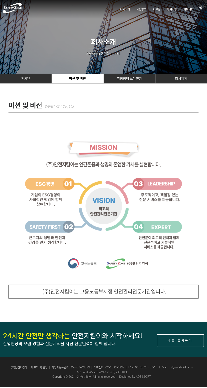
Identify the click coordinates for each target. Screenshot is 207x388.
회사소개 (124, 9)
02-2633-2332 (114, 368)
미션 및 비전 (78, 79)
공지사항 (172, 9)
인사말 (26, 79)
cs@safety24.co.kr (181, 368)
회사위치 (181, 79)
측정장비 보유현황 (129, 79)
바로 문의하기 (180, 341)
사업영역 (141, 9)
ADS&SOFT (143, 377)
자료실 (156, 9)
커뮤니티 (188, 9)
